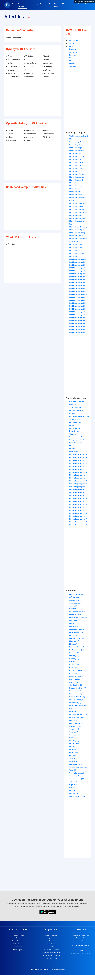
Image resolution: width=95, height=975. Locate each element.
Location (72, 413)
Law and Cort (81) (75, 694)
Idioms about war (75, 250)
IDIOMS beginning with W (78, 324)
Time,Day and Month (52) (78, 767)
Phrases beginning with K (78, 484)
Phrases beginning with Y (78, 522)
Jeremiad (72, 67)
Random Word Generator (51, 950)
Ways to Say (51, 938)
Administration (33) (76, 603)
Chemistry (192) (75, 615)
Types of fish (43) (75, 782)
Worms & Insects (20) (77, 796)
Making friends (74, 428)
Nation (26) (73, 720)
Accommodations (75, 422)
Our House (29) (74, 735)
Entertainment (74, 431)
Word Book (56, 5)
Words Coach (46, 969)
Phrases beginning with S (78, 507)
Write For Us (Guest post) (81, 935)
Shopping (72, 434)
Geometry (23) (74, 682)
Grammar (43, 4)
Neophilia (72, 49)
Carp (71, 46)
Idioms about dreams (76, 168)
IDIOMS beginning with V (77, 321)
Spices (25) (73, 761)
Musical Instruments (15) (78, 717)
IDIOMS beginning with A (77, 259)
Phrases (73, 4)
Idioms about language (77, 186)
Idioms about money (76, 203)
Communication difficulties (78, 437)
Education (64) (74, 653)
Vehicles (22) (74, 788)
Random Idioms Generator (51, 952)
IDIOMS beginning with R (77, 309)
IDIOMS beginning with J (77, 285)
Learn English (17, 950)
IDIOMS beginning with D (77, 268)
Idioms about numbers (77, 218)
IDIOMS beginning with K (77, 288)
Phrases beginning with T (78, 510)
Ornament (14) (74, 732)
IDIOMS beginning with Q (78, 306)
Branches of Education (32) (78, 612)
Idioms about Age (75, 148)
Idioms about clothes (76, 156)
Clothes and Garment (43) (78, 618)
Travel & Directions (75, 407)
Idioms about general (76, 177)
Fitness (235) (74, 664)
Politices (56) (74, 744)
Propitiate (72, 55)
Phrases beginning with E (78, 466)
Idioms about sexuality (77, 233)
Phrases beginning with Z (78, 525)
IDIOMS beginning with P (77, 303)
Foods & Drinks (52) (76, 670)
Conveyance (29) (75, 626)
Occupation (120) (75, 726)
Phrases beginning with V (78, 516)
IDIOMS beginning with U (77, 318)
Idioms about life (75, 192)
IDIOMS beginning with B (77, 262)
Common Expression (76, 402)
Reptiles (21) (73, 755)
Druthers (72, 64)
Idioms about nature (76, 215)
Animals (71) (73, 606)
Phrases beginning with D (78, 463)
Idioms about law (75, 189)
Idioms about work (75, 256)
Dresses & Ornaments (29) (78, 647)
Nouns (18, 938)
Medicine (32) (74, 711)
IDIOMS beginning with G (78, 277)
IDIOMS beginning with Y (77, 329)
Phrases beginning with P (78, 498)
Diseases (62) (74, 644)
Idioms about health (76, 180)
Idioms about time (75, 244)
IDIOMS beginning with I (77, 282)
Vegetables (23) (75, 785)
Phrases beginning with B (78, 457)
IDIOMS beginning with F (77, 274)
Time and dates (74, 419)
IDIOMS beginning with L (77, 291)
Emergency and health (77, 440)
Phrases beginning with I (77, 478)
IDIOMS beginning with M (78, 294)
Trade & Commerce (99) (77, 773)
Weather (72, 449)
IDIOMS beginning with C (77, 265)
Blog (51, 4)
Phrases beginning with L (78, 487)
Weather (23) (73, 793)
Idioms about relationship (78, 227)
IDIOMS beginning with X (77, 326)
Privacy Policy (81, 938)
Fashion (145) (74, 656)
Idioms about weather (77, 253)
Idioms (65, 4)
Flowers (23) (73, 667)
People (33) (73, 738)
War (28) (72, 790)
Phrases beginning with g (78, 472)
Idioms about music (76, 206)
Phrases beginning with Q (78, 501)
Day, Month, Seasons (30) (78, 638)
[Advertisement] (32, 97)
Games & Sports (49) (76, 676)
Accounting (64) (75, 600)
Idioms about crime (76, 162)
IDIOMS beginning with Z (77, 332)
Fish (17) (72, 661)
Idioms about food (75, 171)
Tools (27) (73, 770)
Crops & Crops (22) (76, 632)
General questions (75, 443)
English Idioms (18, 947)
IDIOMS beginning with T (77, 315)
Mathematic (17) (75, 703)
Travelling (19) (74, 776)
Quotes (80, 4)
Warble (71, 43)
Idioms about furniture (77, 174)
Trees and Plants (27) (76, 779)
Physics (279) (74, 741)
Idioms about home (76, 183)
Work (71, 446)
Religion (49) (73, 752)
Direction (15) (74, 641)
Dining (71, 425)
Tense (51, 941)
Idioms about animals (76, 151)
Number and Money (76, 410)
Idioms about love (75, 195)
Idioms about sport (76, 236)
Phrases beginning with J (78, 481)
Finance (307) (74, 659)
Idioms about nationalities (78, 212)
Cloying (71, 61)
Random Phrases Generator (51, 955)
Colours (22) (73, 623)
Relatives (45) (74, 749)
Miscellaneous (74, 452)
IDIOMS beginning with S (77, 312)
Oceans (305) (74, 729)
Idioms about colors (76, 159)
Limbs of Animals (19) (77, 697)
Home (14, 4)
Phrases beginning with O (78, 495)
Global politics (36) (76, 685)
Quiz (87, 4)
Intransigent (73, 40)
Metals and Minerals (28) (78, 714)
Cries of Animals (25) (76, 629)
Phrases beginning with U (78, 513)
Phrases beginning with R (78, 504)
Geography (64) (74, 679)
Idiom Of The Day (51, 935)
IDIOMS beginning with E (77, 271)
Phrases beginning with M (78, 490)
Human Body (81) (75, 691)
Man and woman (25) (76, 700)
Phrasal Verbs (51, 944)
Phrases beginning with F (78, 469)
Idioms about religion (76, 230)
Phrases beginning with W (78, 519)
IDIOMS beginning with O (78, 300)
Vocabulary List (33, 5)
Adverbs (51, 947)
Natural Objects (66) (76, 723)
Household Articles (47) (77, 688)
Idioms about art (75, 153)
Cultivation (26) (74, 635)
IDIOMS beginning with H (77, 280)
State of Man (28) (75, 764)
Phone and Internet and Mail (79, 416)
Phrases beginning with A (78, 454)
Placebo (72, 58)
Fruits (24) (73, 673)
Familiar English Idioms (77, 145)
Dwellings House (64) (76, 650)
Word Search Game (51, 958)
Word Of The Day (21, 5)
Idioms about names (76, 209)
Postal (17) (73, 747)
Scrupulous (73, 52)
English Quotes (18, 944)
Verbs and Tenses (18, 935)
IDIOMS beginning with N (77, 297)
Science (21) (73, 758)
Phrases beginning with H (78, 475)
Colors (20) (73, 620)
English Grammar (18, 941)
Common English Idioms (77, 142)
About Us (81, 941)
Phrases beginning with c (78, 460)
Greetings (72, 405)
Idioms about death (76, 165)
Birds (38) (72, 609)
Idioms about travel (76, 247)
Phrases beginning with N (78, 493)
